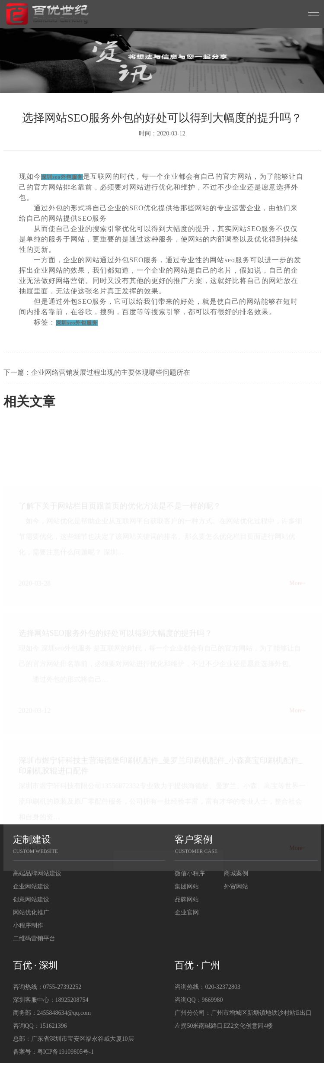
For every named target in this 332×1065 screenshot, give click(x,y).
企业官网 (187, 912)
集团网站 (187, 886)
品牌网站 (187, 899)
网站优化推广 (31, 912)
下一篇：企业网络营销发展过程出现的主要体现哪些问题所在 (96, 372)
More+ (297, 588)
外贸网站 (236, 886)
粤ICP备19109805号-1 (65, 1052)
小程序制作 (28, 925)
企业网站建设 (31, 886)
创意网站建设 (31, 899)
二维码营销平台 (34, 938)
